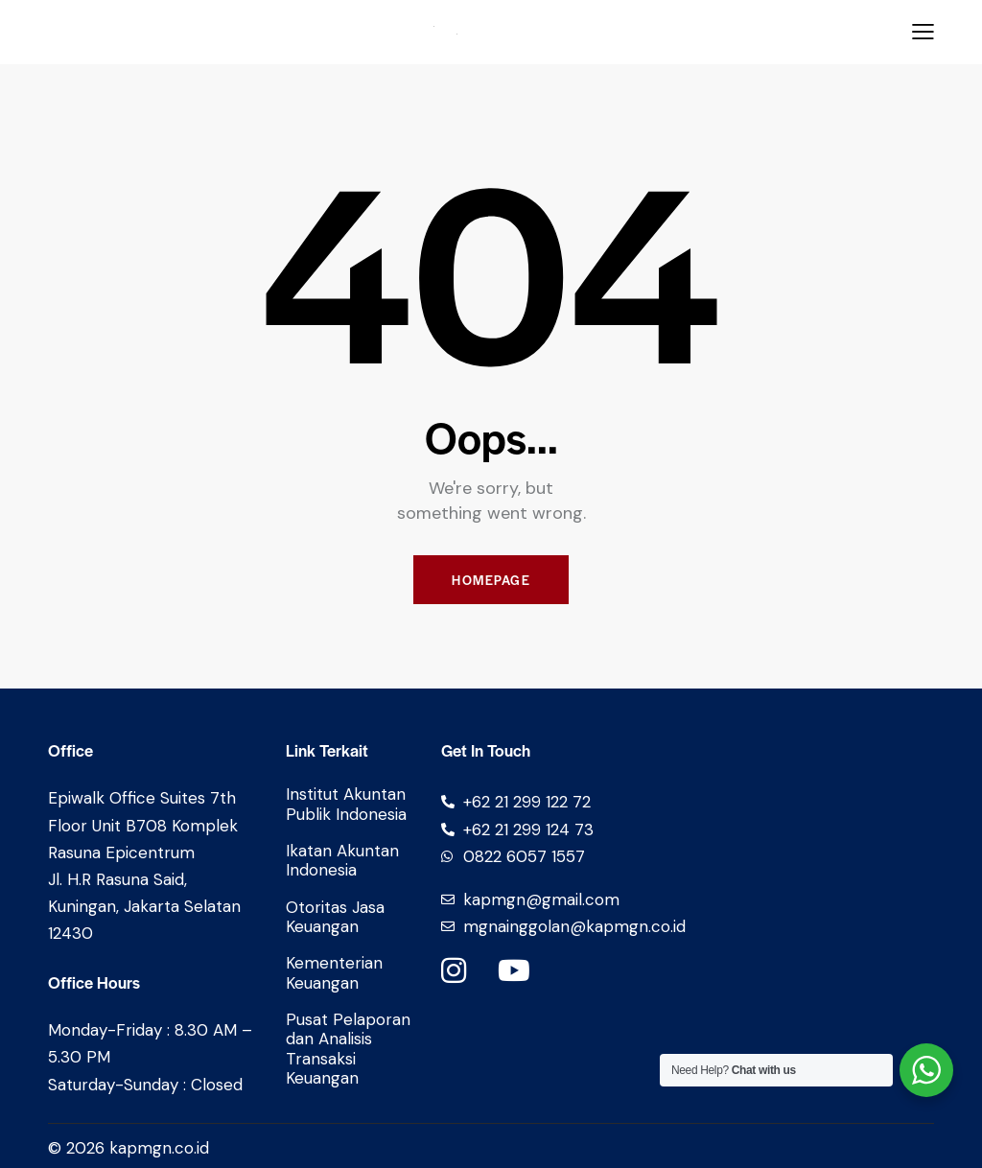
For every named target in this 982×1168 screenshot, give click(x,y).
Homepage (491, 580)
